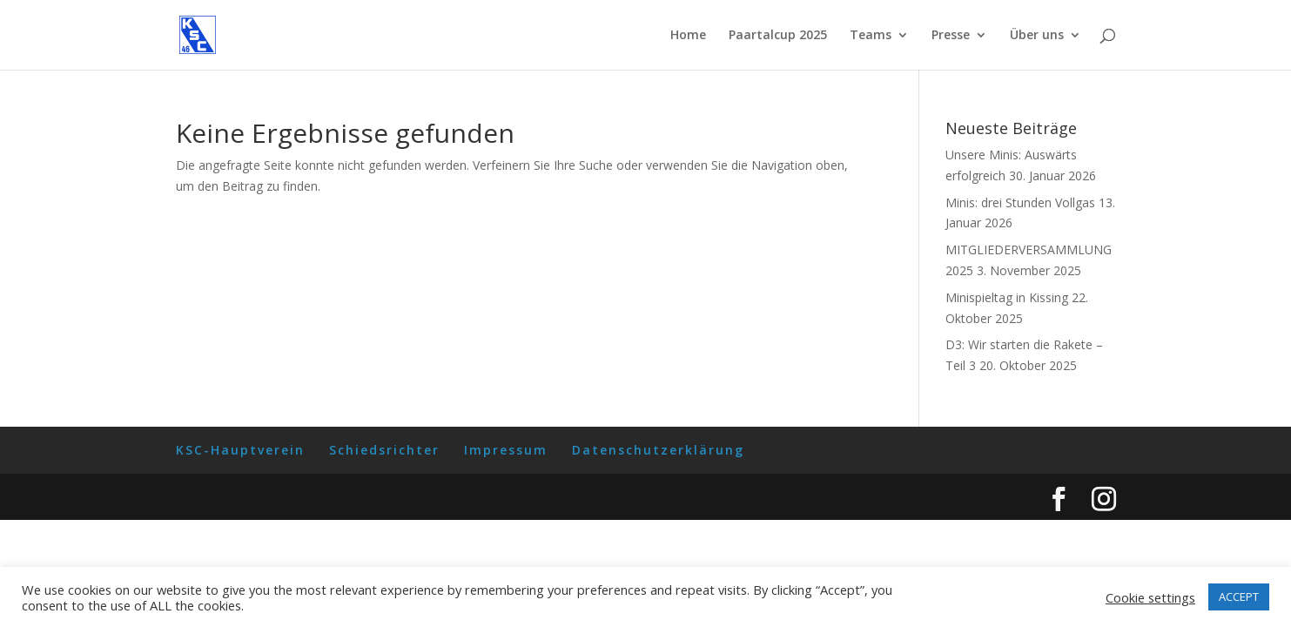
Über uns (1037, 36)
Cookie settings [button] (1150, 597)
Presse (950, 36)
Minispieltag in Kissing (1006, 297)
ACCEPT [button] (1239, 596)
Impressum (506, 450)
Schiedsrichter (384, 450)
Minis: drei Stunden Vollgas (1020, 202)
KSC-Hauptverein (240, 450)
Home (688, 36)
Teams (870, 36)
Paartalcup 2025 (778, 36)
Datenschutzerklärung (658, 450)
